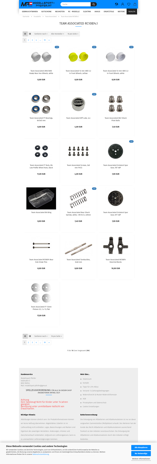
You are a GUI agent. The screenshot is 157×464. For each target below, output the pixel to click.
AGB (84, 400)
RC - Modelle (74, 11)
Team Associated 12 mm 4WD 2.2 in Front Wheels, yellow (78, 73)
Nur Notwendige (141, 453)
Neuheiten (60, 11)
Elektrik (87, 11)
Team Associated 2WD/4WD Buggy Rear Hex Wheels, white (41, 73)
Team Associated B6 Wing (41, 214)
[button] (116, 4)
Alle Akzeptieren (141, 447)
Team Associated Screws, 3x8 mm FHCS (78, 168)
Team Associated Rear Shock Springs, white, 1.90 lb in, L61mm (78, 215)
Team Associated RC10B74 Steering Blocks (116, 262)
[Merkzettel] (129, 4)
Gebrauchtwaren (30, 11)
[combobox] (41, 35)
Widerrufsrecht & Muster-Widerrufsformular (100, 396)
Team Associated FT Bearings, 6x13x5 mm (41, 121)
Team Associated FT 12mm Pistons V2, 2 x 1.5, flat (41, 309)
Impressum (87, 381)
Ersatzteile (109, 11)
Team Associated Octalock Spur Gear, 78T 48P (115, 168)
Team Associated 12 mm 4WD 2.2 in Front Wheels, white (115, 73)
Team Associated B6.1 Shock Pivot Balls (116, 121)
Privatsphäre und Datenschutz (94, 404)
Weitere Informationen (141, 459)
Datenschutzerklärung (41, 454)
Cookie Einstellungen (91, 408)
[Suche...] (94, 4)
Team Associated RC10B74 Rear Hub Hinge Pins (41, 262)
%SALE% (131, 11)
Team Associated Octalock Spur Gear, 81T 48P (115, 215)
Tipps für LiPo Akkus (90, 388)
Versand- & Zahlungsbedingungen (96, 392)
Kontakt (86, 384)
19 (45, 42)
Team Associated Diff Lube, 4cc (78, 120)
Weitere (121, 11)
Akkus (97, 11)
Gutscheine (46, 11)
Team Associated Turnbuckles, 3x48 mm (78, 262)
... (40, 42)
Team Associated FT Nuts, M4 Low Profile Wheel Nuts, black (41, 168)
